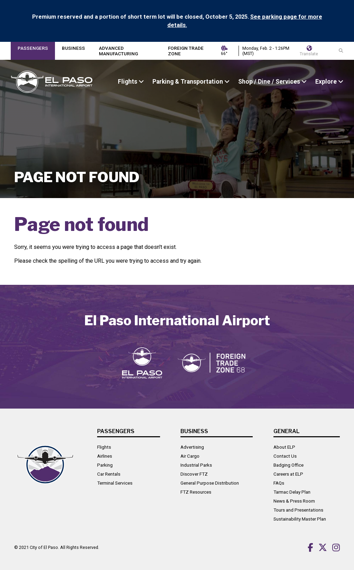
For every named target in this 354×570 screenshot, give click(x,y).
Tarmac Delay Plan (291, 492)
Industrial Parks (196, 465)
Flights (104, 447)
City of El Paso (44, 547)
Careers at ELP (288, 474)
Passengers (33, 48)
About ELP (284, 447)
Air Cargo (189, 456)
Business (73, 48)
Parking (105, 465)
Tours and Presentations (298, 510)
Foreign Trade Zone (186, 50)
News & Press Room (294, 501)
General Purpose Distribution (209, 483)
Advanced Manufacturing (118, 50)
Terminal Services (114, 483)
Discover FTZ (194, 474)
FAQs (278, 483)
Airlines (104, 456)
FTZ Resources (195, 492)
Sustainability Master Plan (299, 519)
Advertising (192, 447)
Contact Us (285, 456)
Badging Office (288, 465)
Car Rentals (108, 474)
